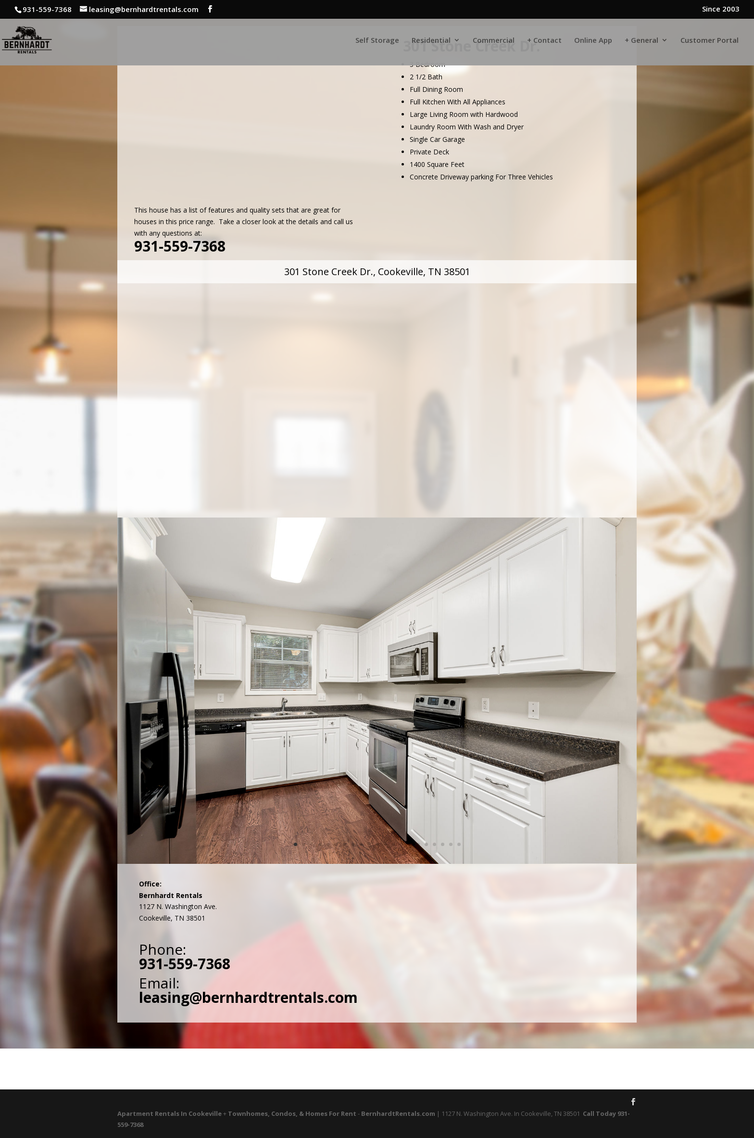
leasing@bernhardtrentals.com (248, 997)
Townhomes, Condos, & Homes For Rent (292, 1113)
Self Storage (377, 41)
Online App (593, 41)
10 (369, 844)
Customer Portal (709, 41)
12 (385, 844)
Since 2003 (721, 9)
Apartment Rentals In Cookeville (169, 1113)
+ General (641, 41)
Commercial (494, 41)
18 (434, 844)
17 (426, 844)
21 (459, 844)
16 (418, 844)
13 (393, 844)
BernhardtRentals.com (398, 1113)
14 (401, 844)
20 (450, 844)
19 (442, 844)
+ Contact (544, 41)
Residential (431, 41)
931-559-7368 (180, 246)
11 (377, 844)
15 (410, 844)
